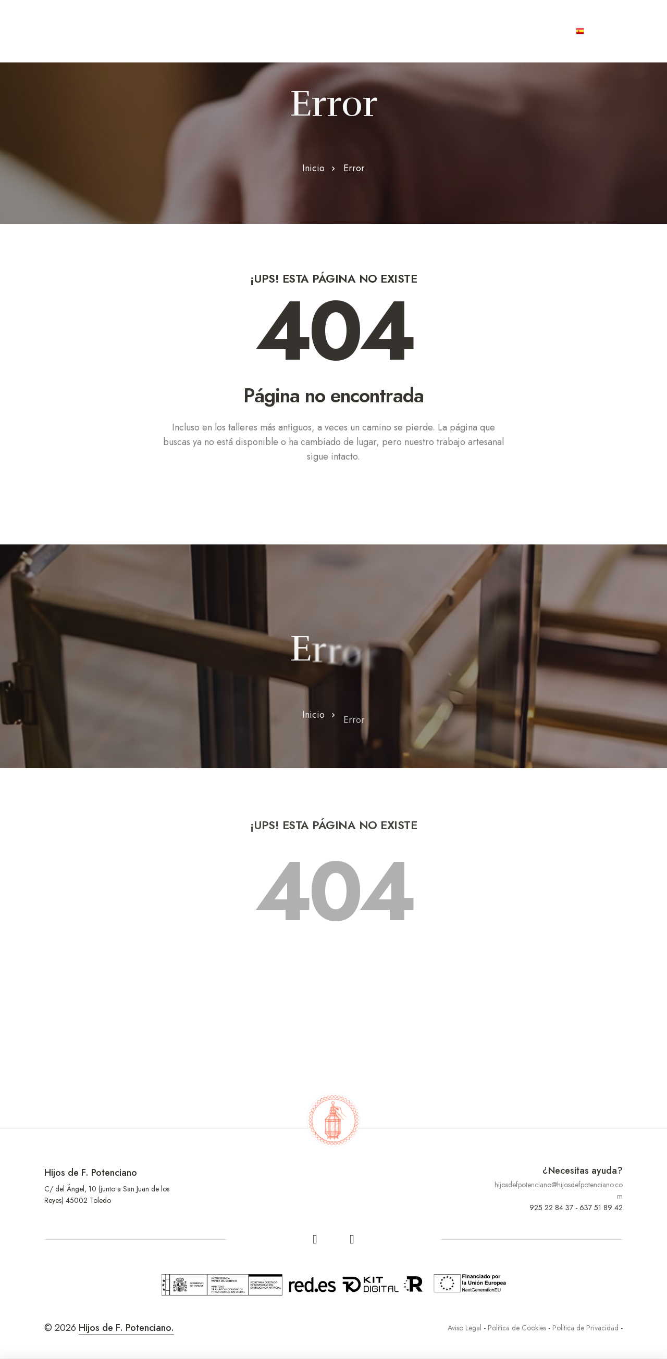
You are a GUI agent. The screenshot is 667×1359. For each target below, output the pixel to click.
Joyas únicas (459, 31)
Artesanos (250, 31)
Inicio (313, 168)
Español (600, 31)
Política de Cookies (517, 1328)
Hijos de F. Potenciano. (126, 1328)
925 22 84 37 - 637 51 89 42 (576, 1207)
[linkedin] (352, 1239)
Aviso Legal (464, 1328)
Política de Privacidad (585, 1328)
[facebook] (315, 1239)
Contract (387, 31)
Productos (320, 31)
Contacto (532, 31)
